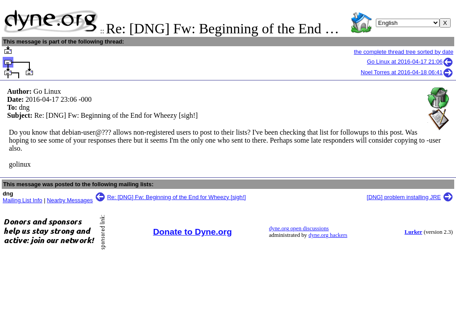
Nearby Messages (70, 200)
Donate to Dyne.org (192, 231)
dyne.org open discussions (299, 228)
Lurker (413, 232)
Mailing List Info (22, 200)
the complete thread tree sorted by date (403, 51)
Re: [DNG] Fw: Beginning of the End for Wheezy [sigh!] (176, 197)
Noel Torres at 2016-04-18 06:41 (407, 72)
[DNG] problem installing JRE (404, 197)
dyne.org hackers (328, 235)
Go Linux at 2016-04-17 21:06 (410, 61)
